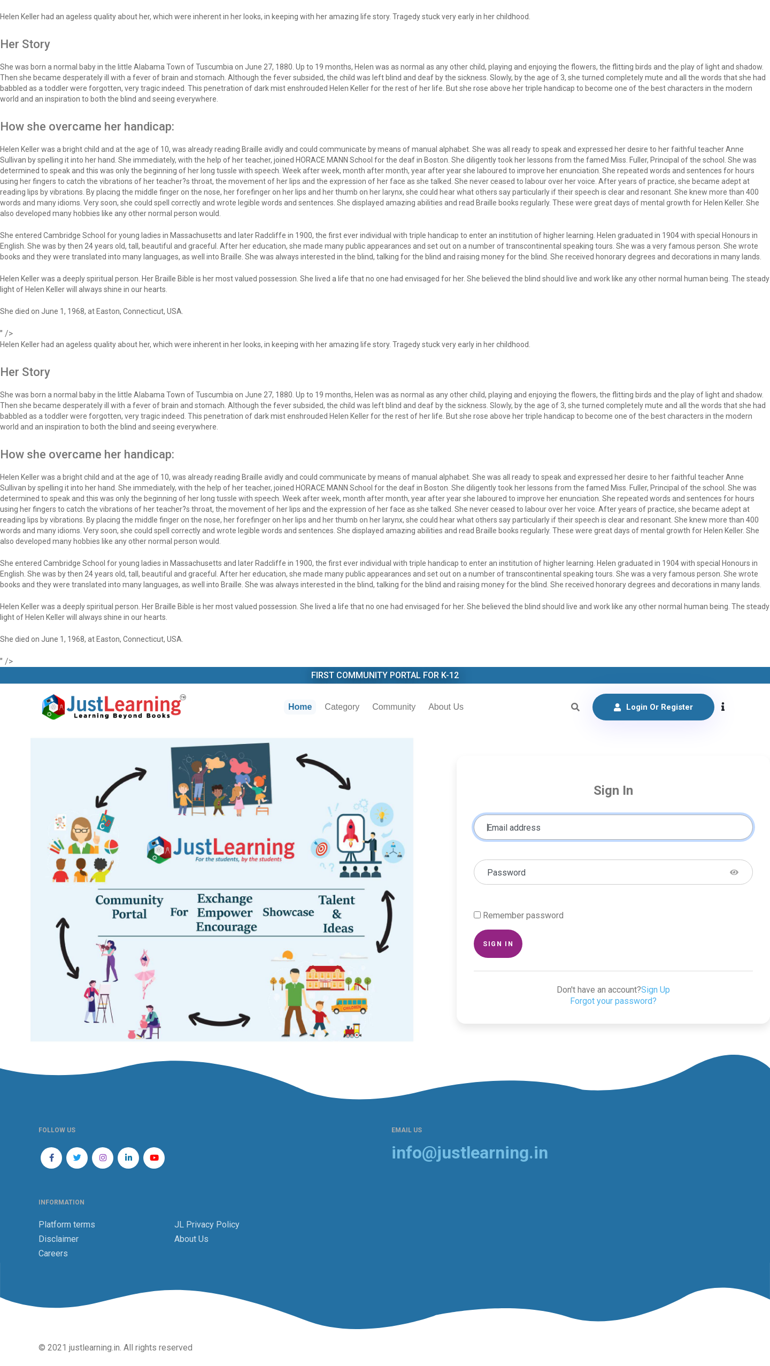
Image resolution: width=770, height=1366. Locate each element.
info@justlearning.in (469, 1152)
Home (300, 706)
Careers (53, 1253)
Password (506, 873)
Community (393, 706)
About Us (446, 706)
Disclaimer (58, 1239)
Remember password (523, 915)
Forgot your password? (613, 1001)
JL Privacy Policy (207, 1224)
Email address (514, 828)
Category (342, 706)
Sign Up (655, 990)
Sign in (498, 944)
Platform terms (66, 1224)
